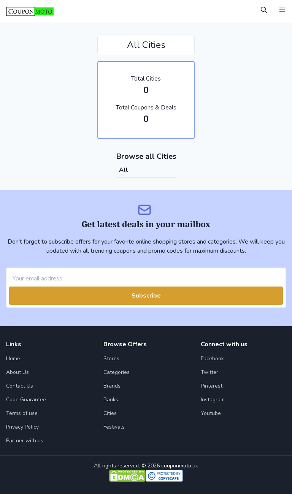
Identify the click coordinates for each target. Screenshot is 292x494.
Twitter (209, 372)
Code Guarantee (26, 399)
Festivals (114, 427)
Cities (110, 413)
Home (13, 358)
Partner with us (24, 440)
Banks (110, 399)
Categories (116, 372)
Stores (111, 358)
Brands (112, 386)
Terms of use (22, 413)
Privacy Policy (22, 427)
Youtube (211, 413)
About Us (17, 372)
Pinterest (211, 386)
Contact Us (19, 386)
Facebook (212, 358)
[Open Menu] (282, 10)
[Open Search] (264, 10)
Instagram (213, 399)
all (123, 170)
